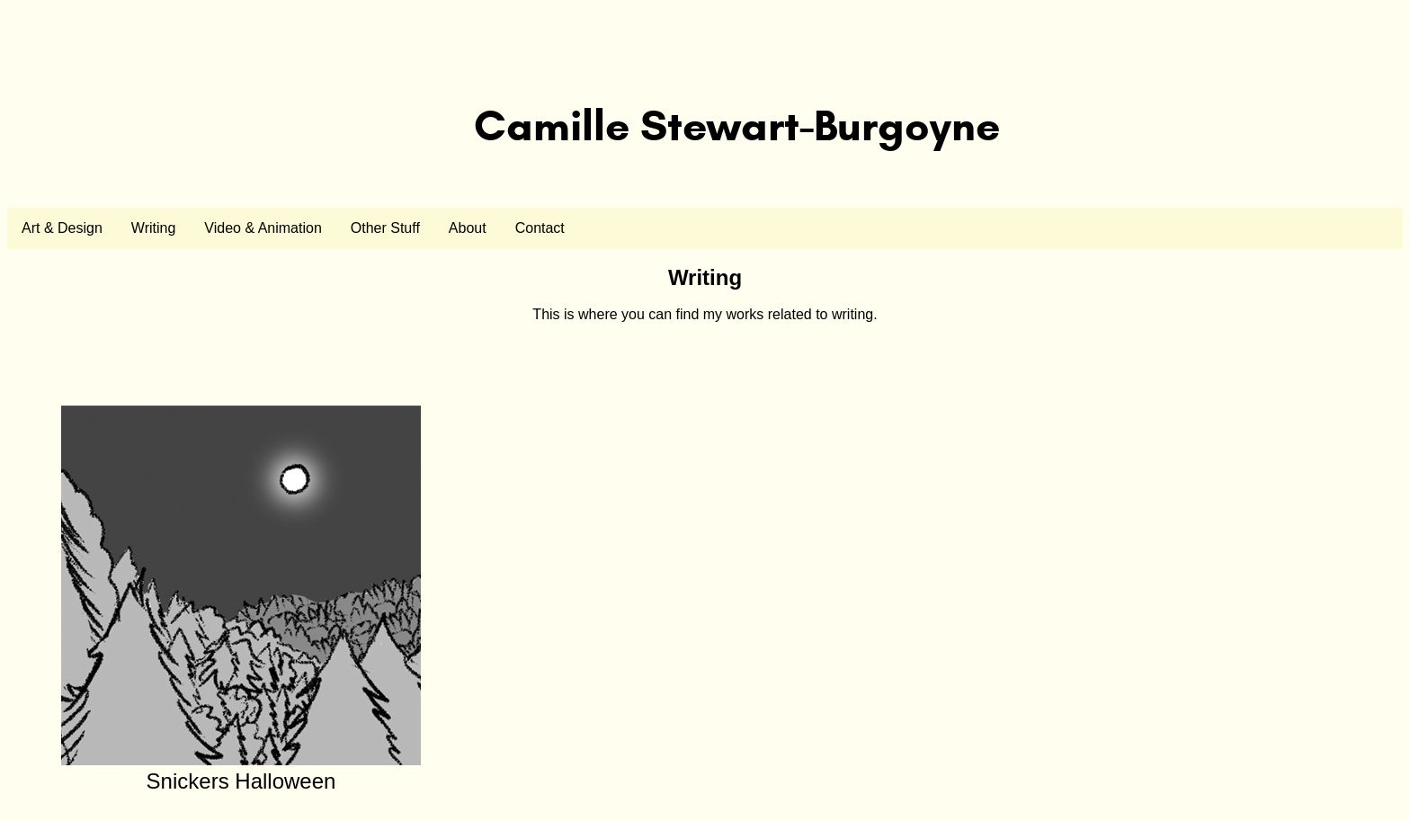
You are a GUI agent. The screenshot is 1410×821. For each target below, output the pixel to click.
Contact (540, 228)
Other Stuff (385, 228)
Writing (153, 228)
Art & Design (62, 228)
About (467, 228)
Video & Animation (262, 228)
